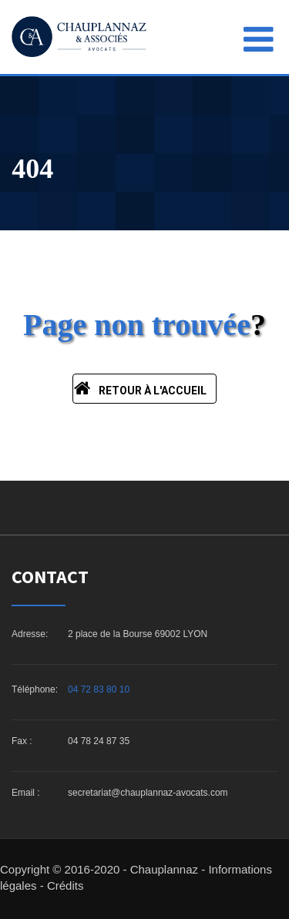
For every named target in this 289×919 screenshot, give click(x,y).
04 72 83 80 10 (98, 689)
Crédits (65, 885)
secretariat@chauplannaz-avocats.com (148, 792)
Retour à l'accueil (140, 388)
